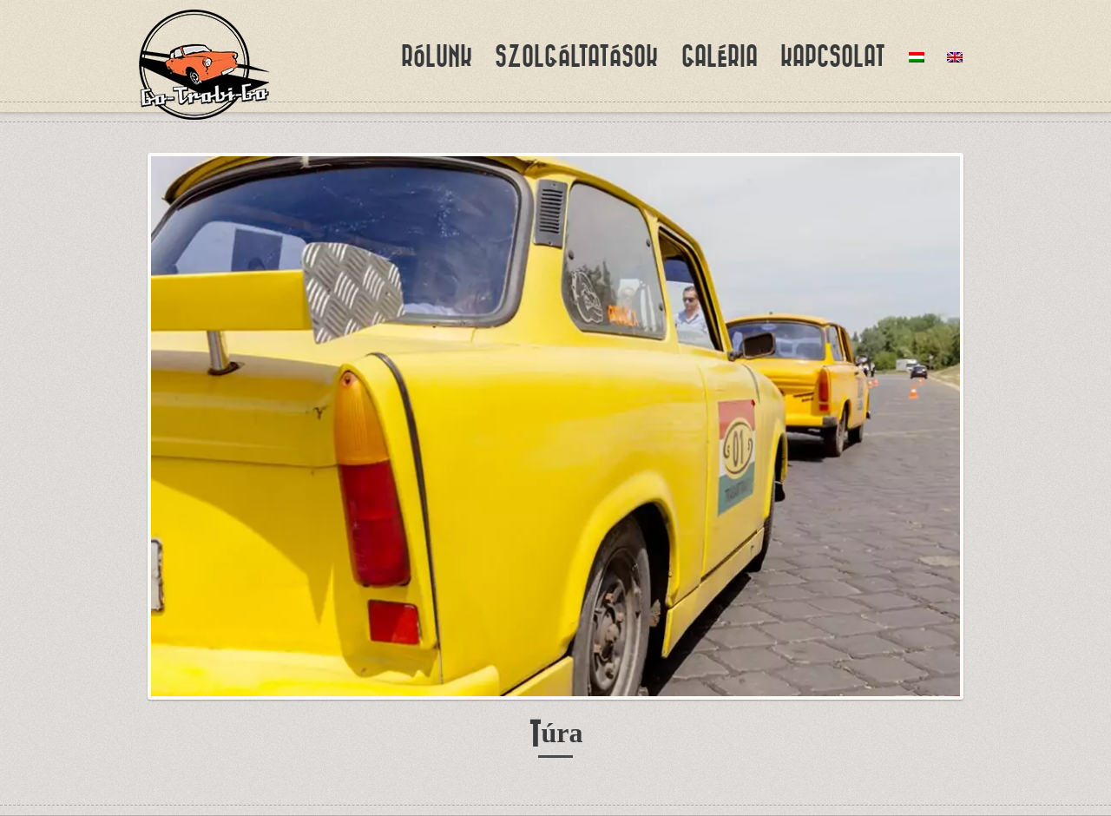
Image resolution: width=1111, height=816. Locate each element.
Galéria (719, 56)
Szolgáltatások (576, 56)
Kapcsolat (832, 56)
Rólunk (436, 56)
